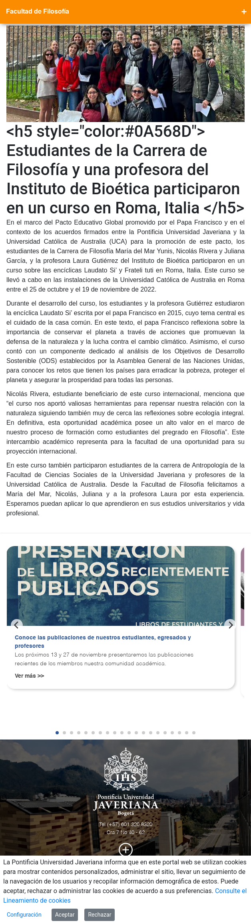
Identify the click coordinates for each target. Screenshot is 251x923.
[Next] (230, 625)
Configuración (24, 914)
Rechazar (99, 914)
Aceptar (65, 914)
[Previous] (17, 625)
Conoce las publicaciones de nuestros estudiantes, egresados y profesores (103, 642)
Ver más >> (29, 676)
